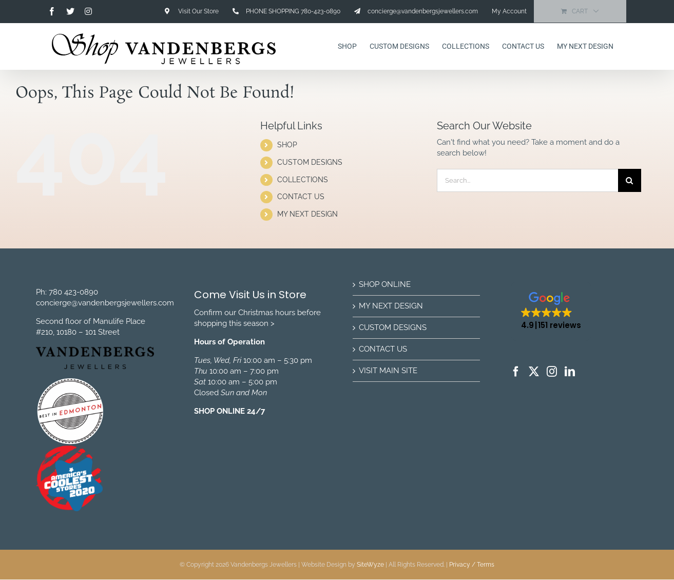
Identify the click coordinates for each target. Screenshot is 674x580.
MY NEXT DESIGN (307, 214)
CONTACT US (300, 196)
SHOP (287, 145)
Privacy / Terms (471, 564)
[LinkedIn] (570, 371)
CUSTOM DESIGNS (309, 162)
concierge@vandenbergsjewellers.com (105, 302)
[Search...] (527, 180)
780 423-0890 (73, 292)
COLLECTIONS (302, 180)
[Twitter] (534, 371)
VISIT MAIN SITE (388, 370)
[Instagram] (552, 371)
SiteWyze (370, 564)
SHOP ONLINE (385, 284)
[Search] (629, 180)
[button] (551, 311)
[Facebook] (516, 371)
